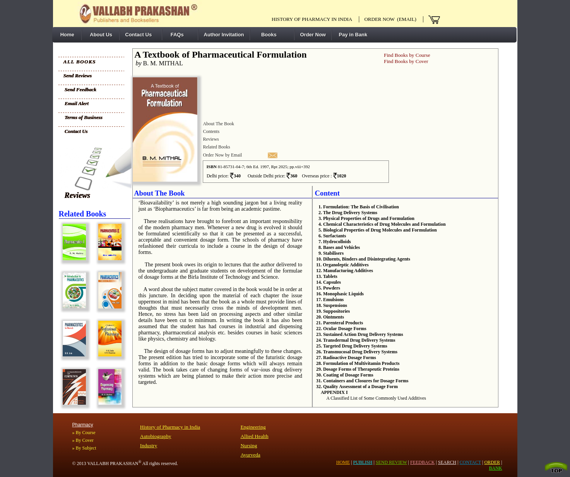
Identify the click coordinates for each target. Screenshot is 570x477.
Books (266, 34)
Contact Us (138, 34)
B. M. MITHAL (158, 63)
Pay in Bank (352, 34)
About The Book (218, 123)
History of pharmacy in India (312, 19)
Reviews (78, 195)
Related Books (216, 147)
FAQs (176, 34)
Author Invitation (224, 34)
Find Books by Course (407, 55)
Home (66, 34)
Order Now (313, 34)
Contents (211, 131)
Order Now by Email (222, 155)
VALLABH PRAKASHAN (114, 463)
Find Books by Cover (406, 61)
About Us (100, 34)
